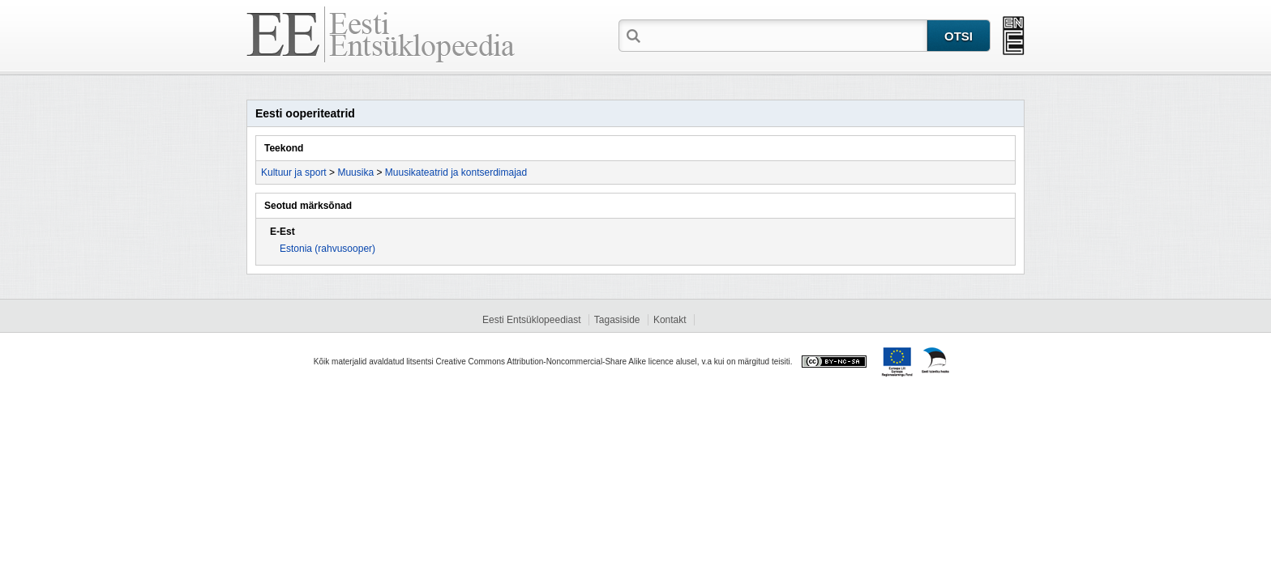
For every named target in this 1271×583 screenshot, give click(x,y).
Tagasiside (617, 320)
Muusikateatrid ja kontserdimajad (456, 172)
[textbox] (785, 35)
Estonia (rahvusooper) (327, 248)
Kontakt (670, 320)
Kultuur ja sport (294, 172)
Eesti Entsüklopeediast (531, 320)
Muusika (355, 172)
